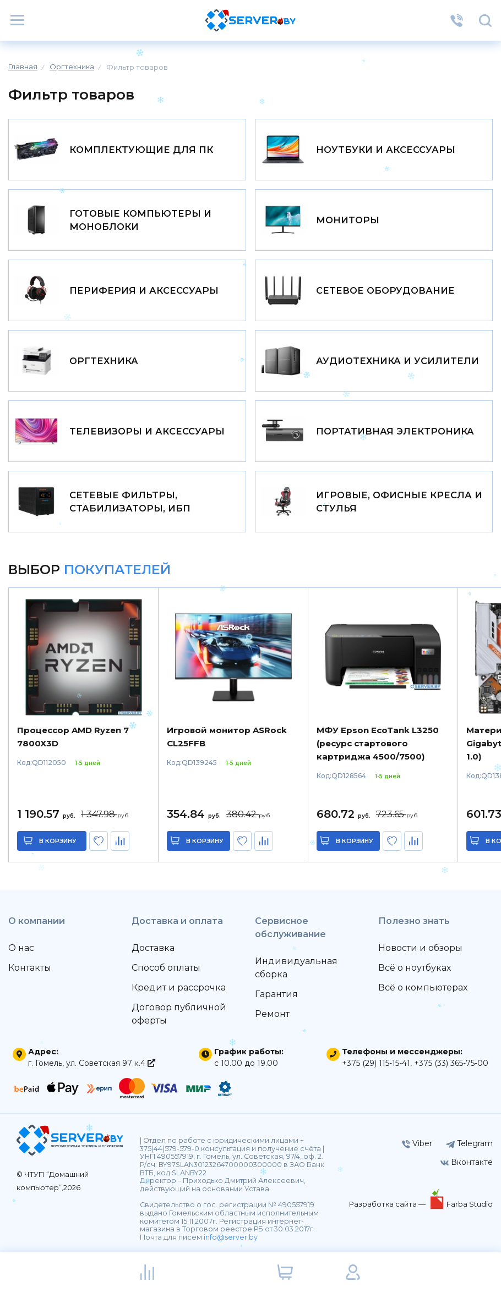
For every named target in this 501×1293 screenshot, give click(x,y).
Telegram (469, 1143)
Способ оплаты (166, 967)
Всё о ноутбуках (414, 967)
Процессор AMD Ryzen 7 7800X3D (73, 737)
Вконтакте (466, 1162)
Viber (417, 1143)
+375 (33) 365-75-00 (451, 1063)
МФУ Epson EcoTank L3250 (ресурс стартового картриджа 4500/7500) (378, 743)
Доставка (153, 948)
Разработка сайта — (388, 1204)
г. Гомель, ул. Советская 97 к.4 (91, 1063)
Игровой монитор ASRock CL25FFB (227, 737)
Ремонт (272, 1014)
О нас (21, 948)
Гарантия (276, 994)
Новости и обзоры (420, 948)
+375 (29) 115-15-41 (376, 1063)
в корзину (58, 841)
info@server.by (231, 1237)
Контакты (29, 967)
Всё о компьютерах (422, 987)
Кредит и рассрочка (179, 987)
